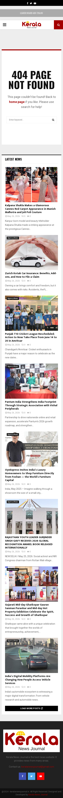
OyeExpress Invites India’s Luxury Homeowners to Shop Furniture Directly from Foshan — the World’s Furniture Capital (29, 475)
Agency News (13, 170)
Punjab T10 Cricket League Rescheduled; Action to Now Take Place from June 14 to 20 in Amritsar (31, 337)
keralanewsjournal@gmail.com (37, 766)
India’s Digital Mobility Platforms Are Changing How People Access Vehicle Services (27, 680)
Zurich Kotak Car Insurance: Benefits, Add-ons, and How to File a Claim (31, 275)
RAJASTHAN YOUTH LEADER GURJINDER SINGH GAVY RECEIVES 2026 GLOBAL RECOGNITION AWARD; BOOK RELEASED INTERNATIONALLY (29, 542)
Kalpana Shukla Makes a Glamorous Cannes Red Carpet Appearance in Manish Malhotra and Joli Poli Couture (30, 209)
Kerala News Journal (38, 794)
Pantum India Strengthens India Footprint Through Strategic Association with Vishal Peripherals (31, 405)
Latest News (13, 159)
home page (17, 102)
